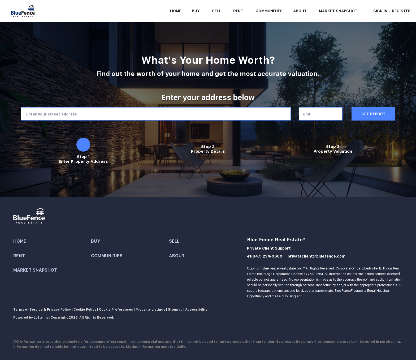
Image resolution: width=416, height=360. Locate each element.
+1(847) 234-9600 (264, 256)
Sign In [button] (380, 11)
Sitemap (175, 309)
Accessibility (196, 309)
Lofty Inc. (42, 317)
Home (175, 11)
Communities (269, 11)
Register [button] (401, 11)
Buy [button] (196, 11)
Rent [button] (238, 11)
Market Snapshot (338, 11)
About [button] (300, 11)
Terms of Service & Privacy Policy (42, 309)
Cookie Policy (84, 309)
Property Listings (150, 309)
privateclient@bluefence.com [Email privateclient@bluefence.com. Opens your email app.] (316, 256)
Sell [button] (216, 11)
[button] (52, 241)
